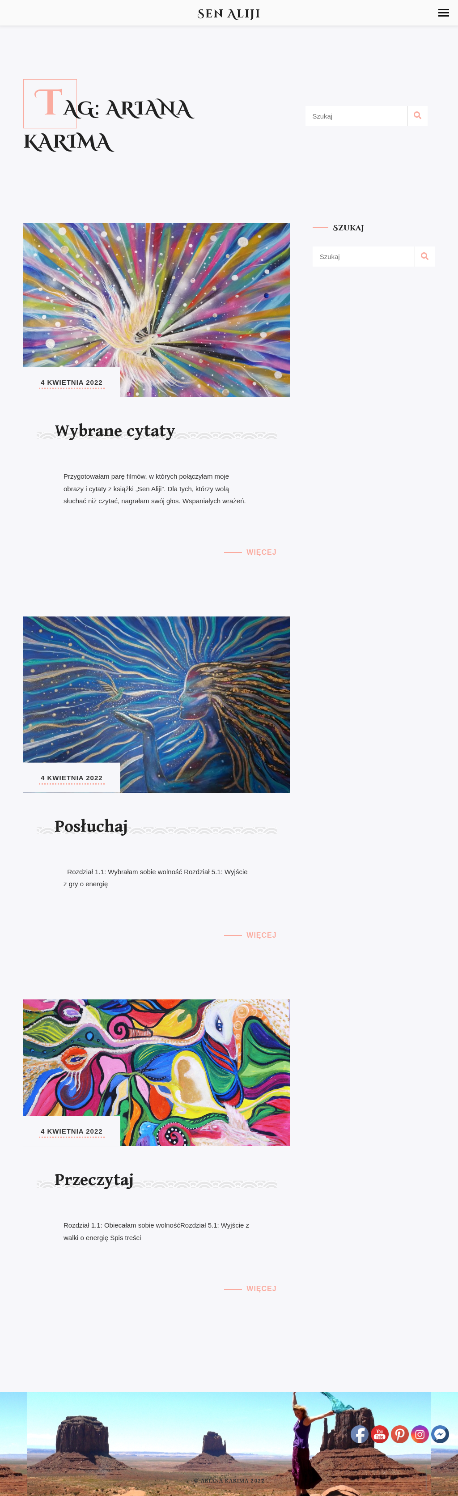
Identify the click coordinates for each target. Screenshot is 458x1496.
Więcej (261, 552)
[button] (443, 13)
